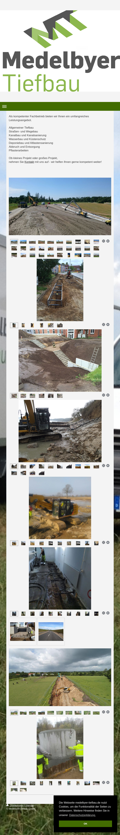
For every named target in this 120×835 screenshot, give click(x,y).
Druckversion (15, 805)
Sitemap (29, 805)
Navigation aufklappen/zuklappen (60, 106)
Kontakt (29, 162)
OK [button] (85, 823)
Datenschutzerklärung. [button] (82, 815)
